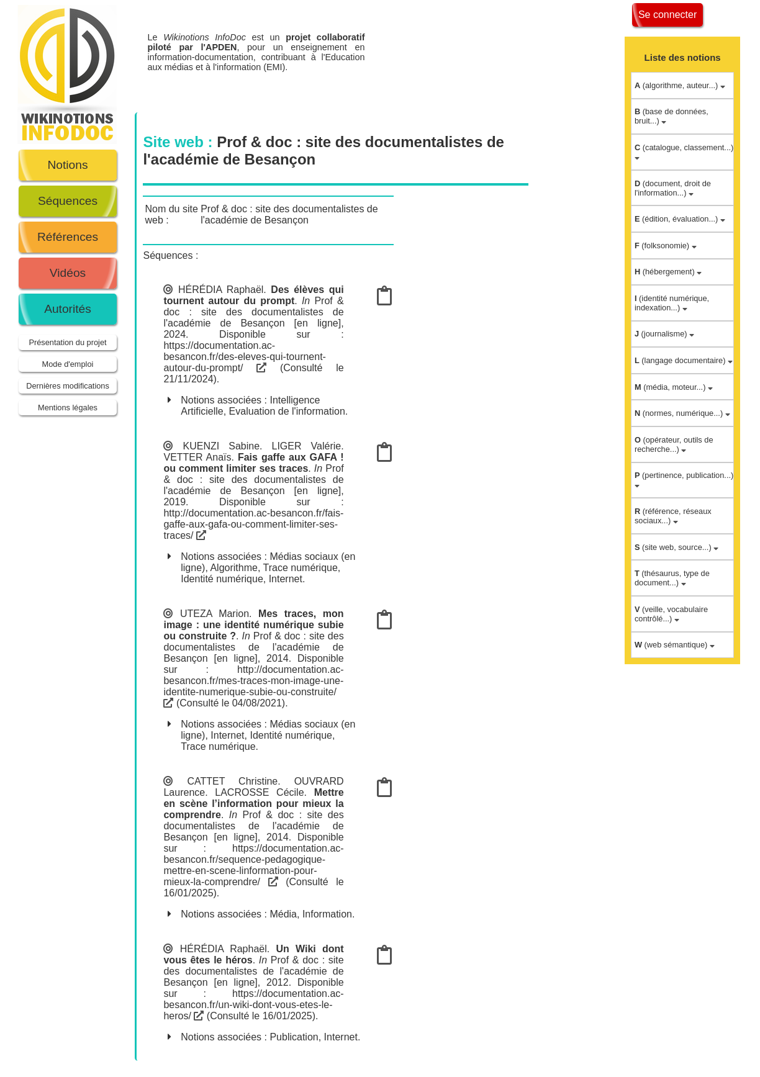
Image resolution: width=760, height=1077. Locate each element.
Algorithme (233, 567)
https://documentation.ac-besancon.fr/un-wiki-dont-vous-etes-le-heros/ (253, 1004)
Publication (293, 1037)
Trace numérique (300, 567)
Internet (285, 579)
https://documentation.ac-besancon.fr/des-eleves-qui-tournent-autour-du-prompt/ (244, 356)
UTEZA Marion (214, 613)
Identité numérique (222, 579)
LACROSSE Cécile (259, 792)
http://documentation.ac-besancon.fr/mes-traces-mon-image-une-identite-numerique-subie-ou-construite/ (253, 686)
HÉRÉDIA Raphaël (220, 289)
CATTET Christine (232, 781)
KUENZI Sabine (221, 446)
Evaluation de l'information (287, 411)
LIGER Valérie (307, 446)
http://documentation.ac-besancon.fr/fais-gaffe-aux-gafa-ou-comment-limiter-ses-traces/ (253, 524)
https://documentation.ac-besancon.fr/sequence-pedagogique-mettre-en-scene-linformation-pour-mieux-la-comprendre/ (253, 865)
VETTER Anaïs (197, 457)
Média (283, 914)
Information (327, 914)
